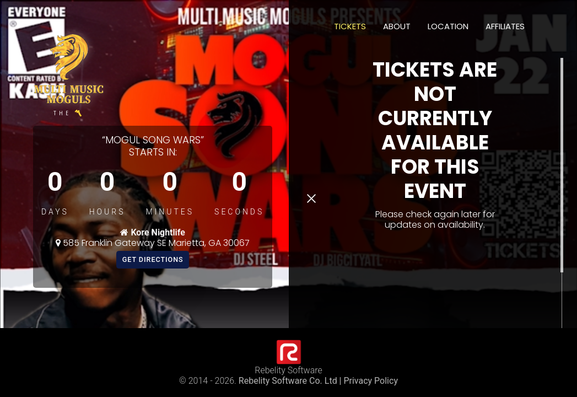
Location (448, 26)
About (397, 26)
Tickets (350, 26)
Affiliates (505, 26)
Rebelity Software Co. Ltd (288, 380)
